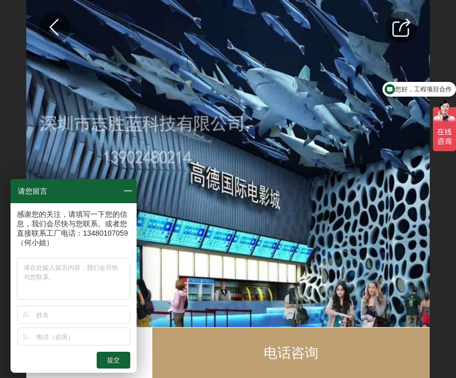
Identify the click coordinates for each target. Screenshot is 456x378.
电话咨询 (291, 353)
